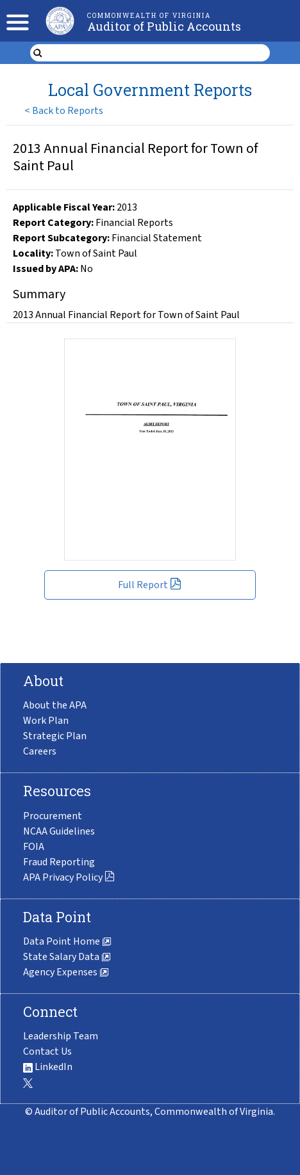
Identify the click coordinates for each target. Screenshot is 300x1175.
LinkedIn (47, 1067)
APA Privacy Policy (69, 877)
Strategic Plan (55, 736)
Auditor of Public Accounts (164, 26)
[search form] (158, 53)
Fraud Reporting (59, 862)
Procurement (52, 816)
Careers (39, 751)
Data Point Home (67, 941)
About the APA (55, 705)
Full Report (149, 585)
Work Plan (46, 721)
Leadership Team (60, 1036)
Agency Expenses (66, 972)
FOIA (33, 847)
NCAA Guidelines (59, 831)
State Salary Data (67, 957)
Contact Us (47, 1051)
